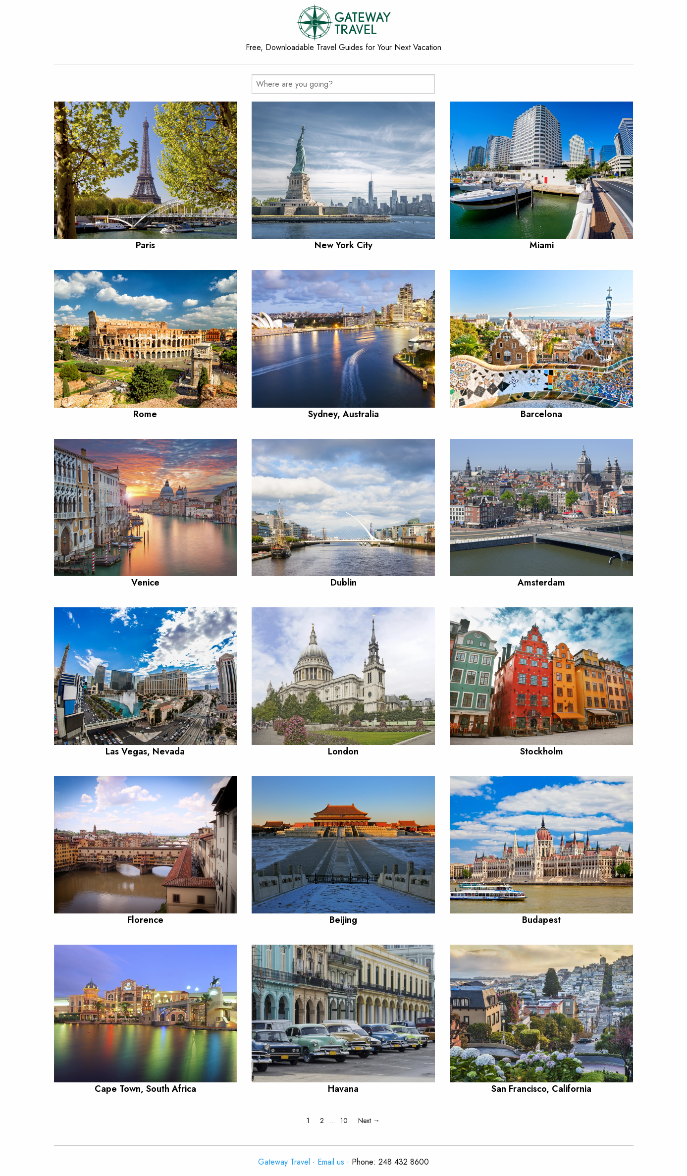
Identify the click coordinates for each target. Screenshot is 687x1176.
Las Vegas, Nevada (145, 751)
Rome (145, 414)
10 (344, 1120)
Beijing (343, 919)
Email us (330, 1162)
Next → (369, 1120)
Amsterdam (541, 582)
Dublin (343, 582)
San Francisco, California (541, 1088)
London (343, 751)
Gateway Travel (284, 1162)
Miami (541, 245)
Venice (145, 582)
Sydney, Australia (343, 414)
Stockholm (541, 751)
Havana (343, 1088)
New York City (343, 245)
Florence (145, 919)
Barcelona (541, 414)
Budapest (541, 919)
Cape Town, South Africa (145, 1088)
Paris (145, 245)
